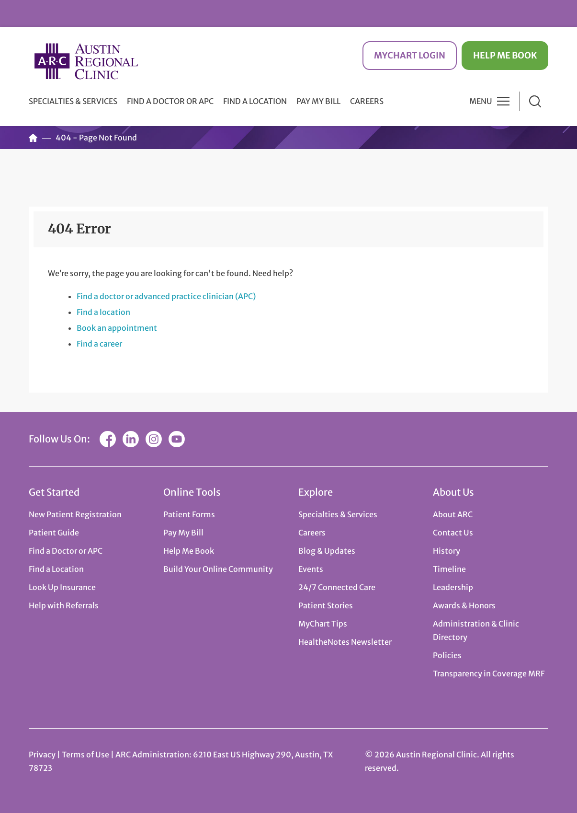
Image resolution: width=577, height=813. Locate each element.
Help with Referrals (64, 605)
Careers (367, 101)
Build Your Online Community (218, 569)
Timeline (449, 569)
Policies (447, 655)
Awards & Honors (464, 605)
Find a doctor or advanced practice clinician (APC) (166, 296)
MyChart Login (409, 55)
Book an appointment (117, 328)
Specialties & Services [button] (73, 101)
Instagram (154, 439)
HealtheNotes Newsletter (345, 642)
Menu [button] (480, 101)
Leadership (453, 587)
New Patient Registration (75, 514)
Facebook (108, 439)
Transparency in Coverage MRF (488, 673)
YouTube (177, 439)
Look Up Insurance (62, 587)
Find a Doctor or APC (170, 101)
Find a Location (255, 101)
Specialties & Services (337, 514)
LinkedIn (131, 439)
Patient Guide (54, 532)
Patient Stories (325, 605)
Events (310, 569)
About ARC (453, 514)
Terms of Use (86, 754)
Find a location (103, 312)
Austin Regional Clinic (86, 61)
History (446, 551)
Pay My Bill (318, 101)
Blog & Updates (326, 551)
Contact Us (453, 532)
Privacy (42, 754)
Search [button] (535, 101)
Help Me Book (505, 55)
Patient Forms (189, 514)
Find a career (99, 343)
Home (33, 137)
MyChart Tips (322, 623)
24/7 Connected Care (336, 587)
